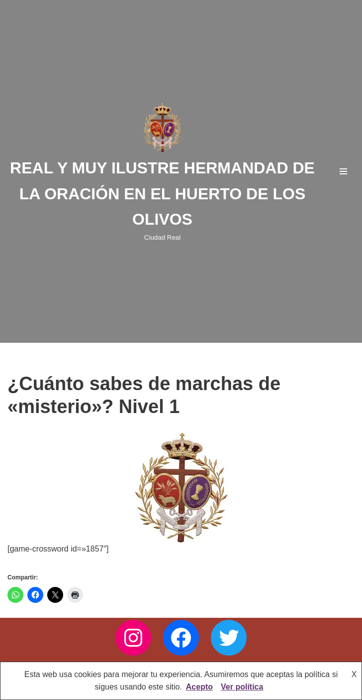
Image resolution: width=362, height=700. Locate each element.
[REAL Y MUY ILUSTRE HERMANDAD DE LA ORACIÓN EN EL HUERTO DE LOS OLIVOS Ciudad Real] (162, 171)
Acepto (199, 687)
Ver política (242, 687)
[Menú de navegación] (343, 171)
